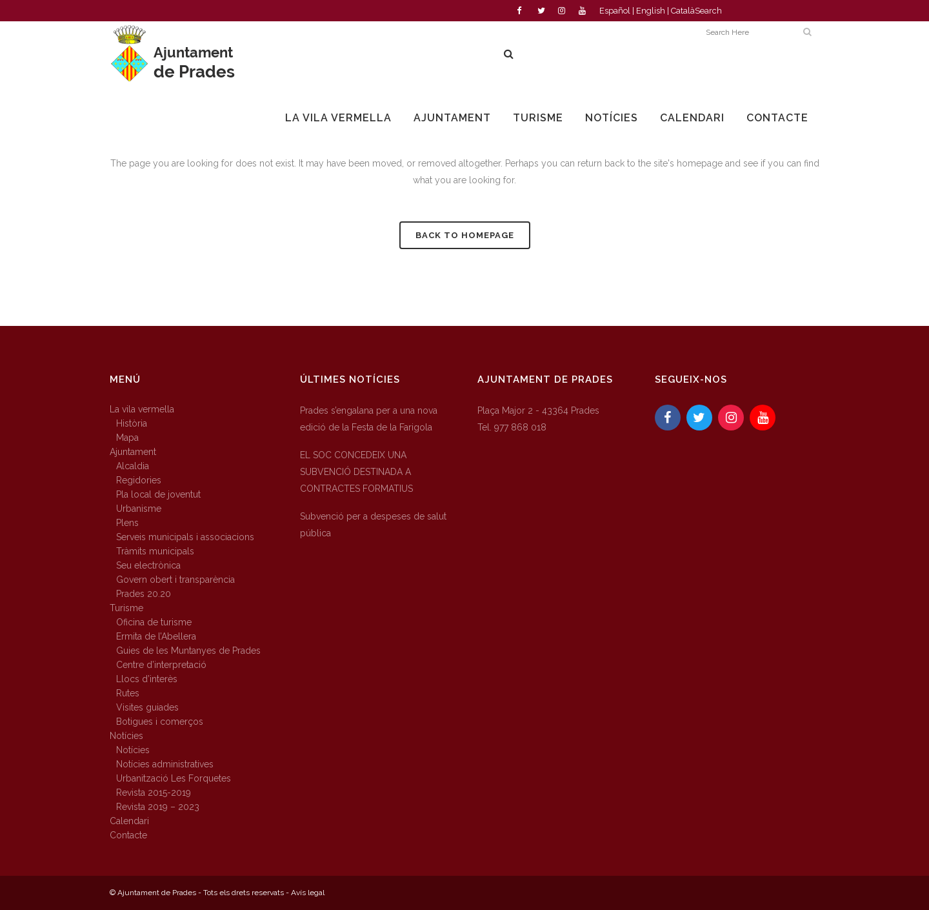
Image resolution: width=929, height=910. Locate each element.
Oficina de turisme (154, 622)
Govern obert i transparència (175, 579)
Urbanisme (138, 508)
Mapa (127, 437)
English (650, 10)
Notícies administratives (165, 764)
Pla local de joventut (158, 494)
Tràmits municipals (155, 551)
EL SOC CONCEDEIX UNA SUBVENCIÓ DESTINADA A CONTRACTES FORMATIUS (356, 472)
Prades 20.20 (143, 594)
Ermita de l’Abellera (156, 636)
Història (131, 423)
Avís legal (308, 892)
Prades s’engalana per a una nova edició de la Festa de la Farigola (368, 418)
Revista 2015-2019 (153, 792)
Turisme (126, 608)
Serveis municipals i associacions (185, 537)
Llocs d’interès (146, 679)
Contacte (128, 835)
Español (614, 10)
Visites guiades (147, 707)
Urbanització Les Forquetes (173, 778)
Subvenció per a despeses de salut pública (373, 524)
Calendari (129, 821)
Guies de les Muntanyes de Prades (188, 650)
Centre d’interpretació (161, 665)
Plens (127, 523)
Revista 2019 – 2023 (157, 807)
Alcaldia (132, 466)
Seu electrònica (148, 565)
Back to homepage (464, 235)
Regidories (138, 480)
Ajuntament (133, 452)
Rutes (127, 693)
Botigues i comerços (159, 721)
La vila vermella (142, 409)
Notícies (126, 736)
